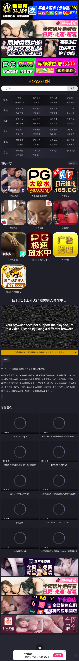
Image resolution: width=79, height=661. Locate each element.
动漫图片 (70, 129)
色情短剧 (36, 155)
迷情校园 (19, 144)
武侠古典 (70, 140)
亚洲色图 (36, 129)
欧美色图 (53, 129)
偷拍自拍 (36, 119)
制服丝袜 (19, 123)
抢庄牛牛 (70, 102)
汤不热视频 (70, 150)
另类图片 (70, 134)
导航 (5, 152)
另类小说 (36, 144)
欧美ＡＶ (53, 108)
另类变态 (70, 123)
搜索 (72, 88)
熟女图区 (53, 134)
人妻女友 (53, 140)
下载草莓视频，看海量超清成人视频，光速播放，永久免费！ (45, 352)
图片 (5, 131)
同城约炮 (19, 150)
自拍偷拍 (36, 108)
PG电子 (19, 98)
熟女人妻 (19, 113)
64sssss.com (39, 81)
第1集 (5, 359)
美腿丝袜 (19, 134)
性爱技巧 (70, 144)
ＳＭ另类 (70, 113)
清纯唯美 (36, 134)
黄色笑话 (53, 144)
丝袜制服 (36, 113)
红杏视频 (19, 155)
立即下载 (58, 655)
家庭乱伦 (36, 140)
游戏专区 (70, 98)
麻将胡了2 (19, 102)
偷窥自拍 (19, 129)
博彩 (5, 99)
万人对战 (53, 98)
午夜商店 (36, 150)
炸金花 (36, 102)
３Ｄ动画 (70, 108)
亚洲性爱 (19, 119)
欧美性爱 (70, 119)
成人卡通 (53, 119)
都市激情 (19, 140)
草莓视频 (53, 150)
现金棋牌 (53, 102)
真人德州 (36, 98)
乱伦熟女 (53, 123)
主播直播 (53, 113)
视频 (5, 110)
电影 (5, 120)
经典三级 (36, 123)
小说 (5, 141)
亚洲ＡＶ (19, 108)
